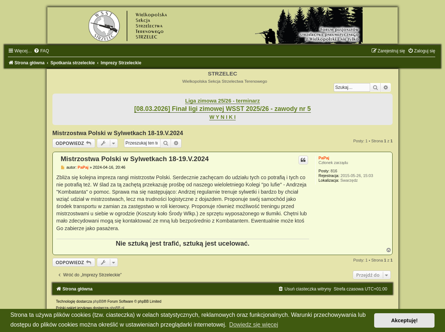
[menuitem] (41, 50)
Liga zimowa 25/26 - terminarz (222, 101)
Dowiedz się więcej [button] (253, 325)
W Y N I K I (222, 117)
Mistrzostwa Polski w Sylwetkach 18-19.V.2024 (117, 133)
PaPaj (323, 158)
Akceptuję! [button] (404, 320)
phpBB (98, 301)
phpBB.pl (117, 308)
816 (334, 171)
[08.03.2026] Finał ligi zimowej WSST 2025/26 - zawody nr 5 (222, 108)
